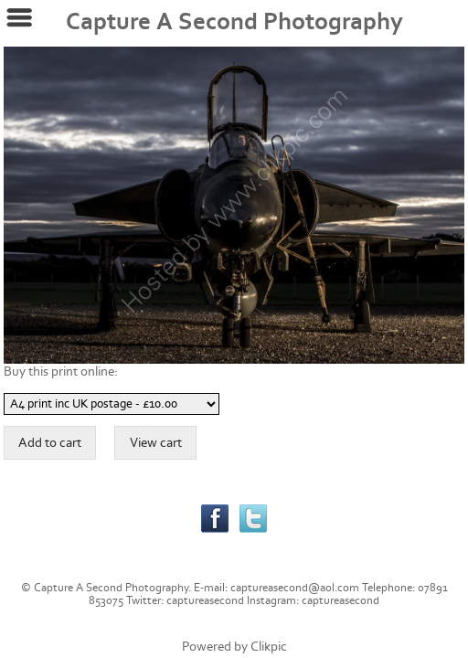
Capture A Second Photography (234, 22)
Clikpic (268, 646)
